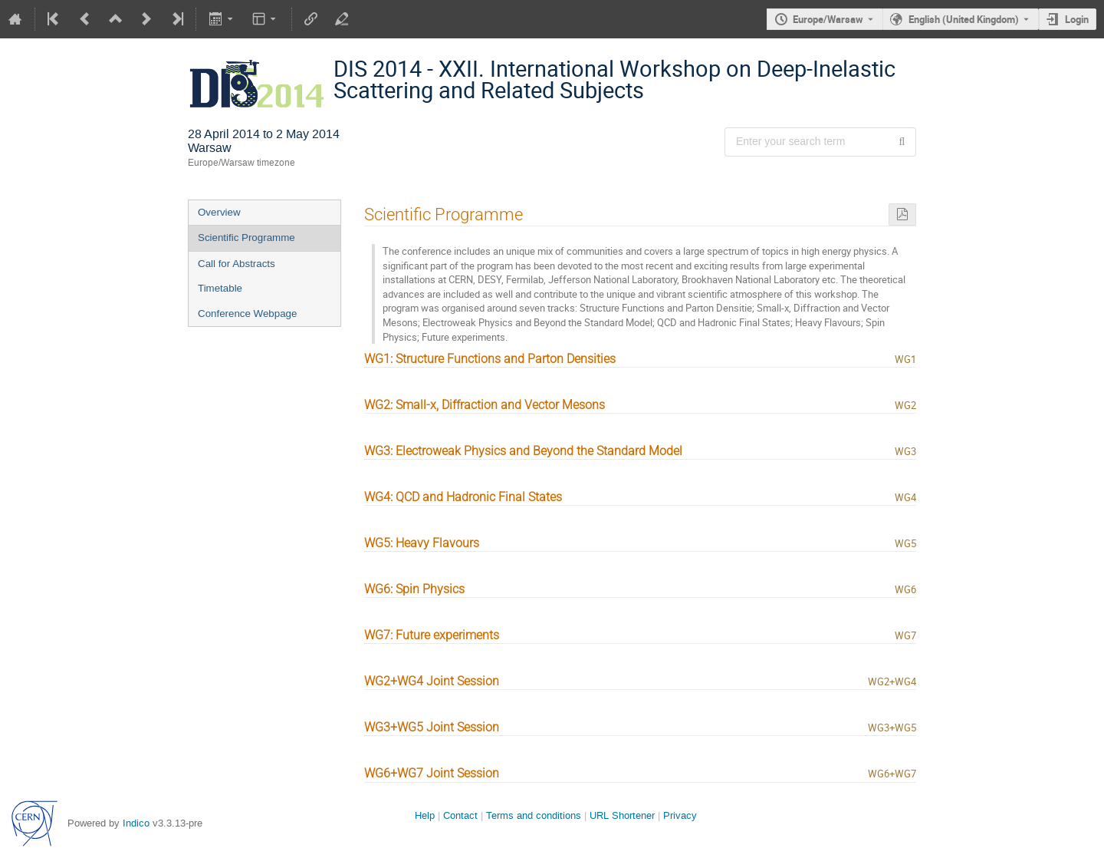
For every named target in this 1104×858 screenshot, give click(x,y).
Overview (219, 212)
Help (425, 815)
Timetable (220, 288)
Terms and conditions (533, 815)
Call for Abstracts (236, 263)
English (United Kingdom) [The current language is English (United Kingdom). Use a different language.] (964, 19)
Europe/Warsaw (828, 19)
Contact (460, 815)
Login (1077, 19)
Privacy (680, 815)
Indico (136, 823)
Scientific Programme (246, 237)
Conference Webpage (247, 313)
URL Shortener (622, 815)
